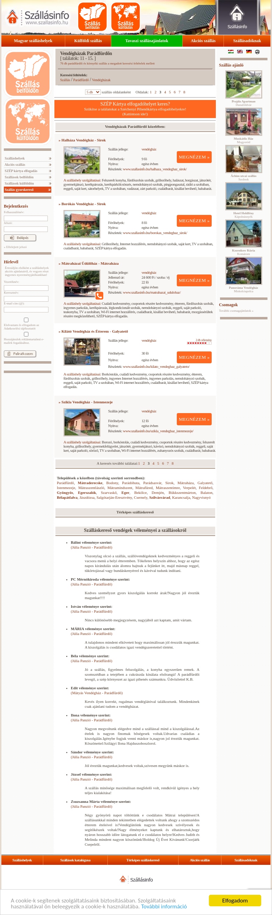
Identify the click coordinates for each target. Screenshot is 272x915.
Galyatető (205, 483)
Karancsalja (181, 497)
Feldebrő (205, 488)
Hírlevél (11, 261)
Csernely (140, 497)
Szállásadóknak (247, 40)
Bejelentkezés (16, 206)
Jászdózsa (87, 497)
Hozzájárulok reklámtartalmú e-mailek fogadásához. (25, 338)
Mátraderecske (90, 483)
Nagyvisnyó (201, 497)
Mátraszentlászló (91, 488)
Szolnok (244, 177)
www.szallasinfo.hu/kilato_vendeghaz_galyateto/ (156, 366)
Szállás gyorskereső (18, 190)
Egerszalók (87, 492)
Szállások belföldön (18, 177)
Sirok (169, 483)
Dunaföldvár (243, 103)
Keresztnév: (11, 292)
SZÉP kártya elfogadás (20, 171)
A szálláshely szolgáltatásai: (82, 180)
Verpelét (189, 488)
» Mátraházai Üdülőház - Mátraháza (89, 263)
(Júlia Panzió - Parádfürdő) (91, 547)
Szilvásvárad (159, 497)
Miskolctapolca (243, 289)
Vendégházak (101, 80)
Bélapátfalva (67, 497)
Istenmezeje (66, 488)
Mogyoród (244, 140)
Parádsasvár (152, 483)
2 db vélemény (199, 341)
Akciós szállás (203, 40)
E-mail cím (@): (14, 303)
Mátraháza (185, 483)
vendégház (149, 149)
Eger (125, 492)
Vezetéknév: (11, 282)
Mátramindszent (119, 488)
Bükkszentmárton (182, 492)
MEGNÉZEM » (194, 157)
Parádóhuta (130, 483)
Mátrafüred (143, 488)
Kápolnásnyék (243, 214)
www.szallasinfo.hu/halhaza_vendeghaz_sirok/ (155, 169)
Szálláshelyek (14, 158)
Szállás (65, 80)
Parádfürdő (81, 80)
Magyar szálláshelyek (33, 40)
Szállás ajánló (231, 65)
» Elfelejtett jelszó (15, 247)
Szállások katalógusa (75, 860)
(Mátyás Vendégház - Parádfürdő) (97, 693)
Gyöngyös (65, 492)
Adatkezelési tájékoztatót (20, 328)
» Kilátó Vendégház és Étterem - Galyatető (93, 331)
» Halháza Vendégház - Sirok (82, 140)
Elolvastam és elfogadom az (25, 324)
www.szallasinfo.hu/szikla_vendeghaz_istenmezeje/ (158, 431)
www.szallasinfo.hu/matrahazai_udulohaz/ (152, 292)
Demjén (158, 492)
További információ (164, 906)
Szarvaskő (108, 492)
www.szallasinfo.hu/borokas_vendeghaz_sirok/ (155, 233)
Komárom (243, 252)
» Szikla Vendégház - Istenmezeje (86, 402)
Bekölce (140, 492)
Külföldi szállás (88, 40)
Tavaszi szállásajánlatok (146, 40)
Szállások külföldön (19, 183)
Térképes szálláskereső (142, 860)
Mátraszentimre (168, 488)
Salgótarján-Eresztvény (114, 497)
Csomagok (228, 304)
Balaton (206, 492)
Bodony (112, 483)
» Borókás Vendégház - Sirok (82, 204)
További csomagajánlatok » (236, 310)
